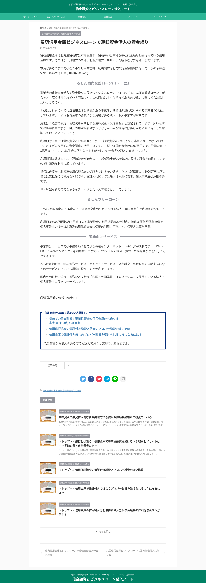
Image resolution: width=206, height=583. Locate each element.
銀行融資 (82, 16)
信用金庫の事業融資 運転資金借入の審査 (62, 390)
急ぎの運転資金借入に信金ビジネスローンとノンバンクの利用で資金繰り (103, 568)
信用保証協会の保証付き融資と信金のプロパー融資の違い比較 (89, 328)
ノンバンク (133, 16)
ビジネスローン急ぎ (56, 16)
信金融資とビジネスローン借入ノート (103, 9)
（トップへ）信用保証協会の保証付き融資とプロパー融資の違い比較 (99, 469)
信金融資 (108, 16)
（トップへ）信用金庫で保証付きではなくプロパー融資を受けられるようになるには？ (109, 488)
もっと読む (105, 524)
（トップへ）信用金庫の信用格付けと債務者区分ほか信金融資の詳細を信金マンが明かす (110, 506)
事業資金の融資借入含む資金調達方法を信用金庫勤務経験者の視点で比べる (102, 416)
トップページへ (159, 16)
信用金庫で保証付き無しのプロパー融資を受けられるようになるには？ (95, 334)
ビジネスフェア (30, 16)
